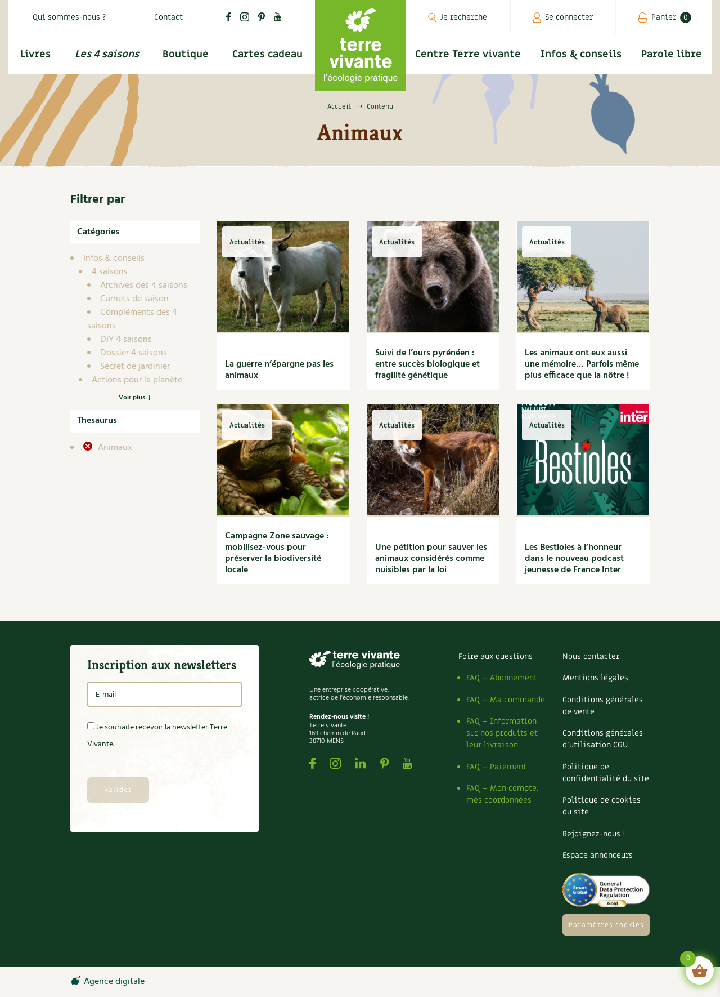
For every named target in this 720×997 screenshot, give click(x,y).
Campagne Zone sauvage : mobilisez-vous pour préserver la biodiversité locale (276, 553)
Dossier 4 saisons (133, 353)
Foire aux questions (495, 656)
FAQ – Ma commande (505, 700)
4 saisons (110, 272)
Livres (35, 54)
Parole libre (671, 54)
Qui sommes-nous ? (69, 17)
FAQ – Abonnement (501, 678)
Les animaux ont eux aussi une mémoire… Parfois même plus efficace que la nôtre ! (582, 364)
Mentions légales (595, 678)
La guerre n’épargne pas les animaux (279, 370)
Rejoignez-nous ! (593, 834)
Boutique (186, 54)
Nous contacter (590, 656)
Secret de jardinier (135, 366)
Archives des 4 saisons (143, 285)
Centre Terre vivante (468, 54)
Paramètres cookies (606, 924)
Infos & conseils (581, 54)
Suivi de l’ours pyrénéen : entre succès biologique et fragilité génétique (427, 364)
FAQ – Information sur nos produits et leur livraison (502, 733)
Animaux (114, 447)
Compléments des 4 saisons (132, 319)
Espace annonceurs (597, 855)
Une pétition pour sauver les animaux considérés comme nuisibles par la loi (431, 558)
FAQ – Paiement (496, 767)
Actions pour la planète (137, 380)
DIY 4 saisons (126, 339)
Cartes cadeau (267, 54)
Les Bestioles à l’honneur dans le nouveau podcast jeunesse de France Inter (574, 558)
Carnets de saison (134, 299)
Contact (168, 17)
